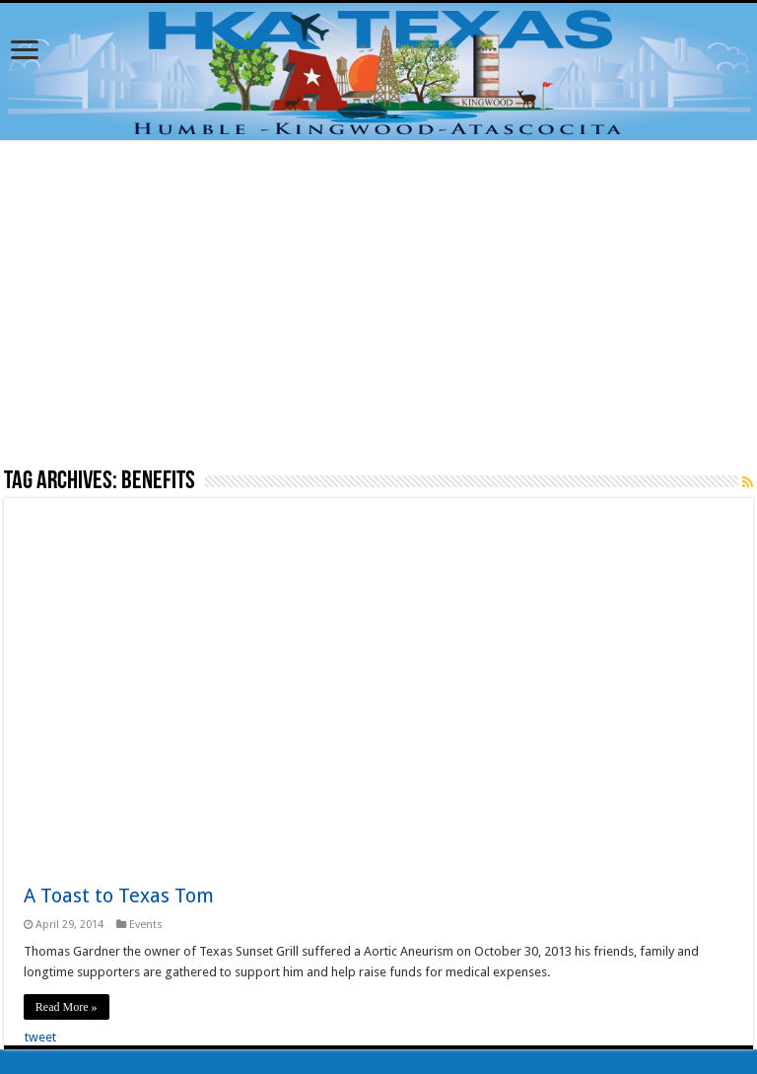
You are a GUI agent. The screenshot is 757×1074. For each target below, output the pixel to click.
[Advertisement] (378, 303)
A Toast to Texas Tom (119, 895)
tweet (40, 1037)
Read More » (66, 1007)
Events (146, 924)
